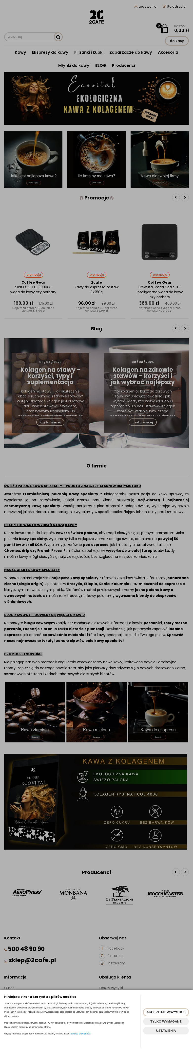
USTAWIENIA (166, 1030)
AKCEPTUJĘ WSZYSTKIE (165, 1012)
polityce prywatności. (81, 1033)
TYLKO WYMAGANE (165, 1021)
